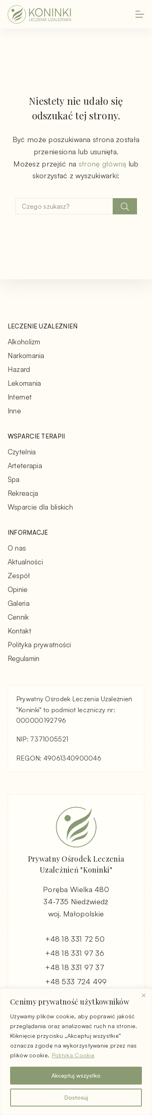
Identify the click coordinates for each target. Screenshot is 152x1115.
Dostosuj (76, 1097)
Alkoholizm (24, 341)
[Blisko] (143, 995)
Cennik (18, 617)
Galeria (19, 603)
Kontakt (19, 631)
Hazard (19, 369)
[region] (76, 1051)
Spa (14, 479)
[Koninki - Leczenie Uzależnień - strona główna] (39, 14)
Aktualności (25, 562)
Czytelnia (22, 451)
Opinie (18, 589)
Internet (20, 397)
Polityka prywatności (39, 644)
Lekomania (24, 383)
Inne (14, 410)
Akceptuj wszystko (76, 1075)
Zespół (19, 575)
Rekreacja (23, 493)
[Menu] (139, 14)
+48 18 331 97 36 (74, 953)
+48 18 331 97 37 (74, 967)
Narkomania (26, 355)
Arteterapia (25, 465)
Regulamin (24, 658)
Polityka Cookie (73, 1055)
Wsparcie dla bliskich (40, 507)
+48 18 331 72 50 (75, 938)
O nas (17, 548)
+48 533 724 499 (76, 981)
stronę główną (102, 163)
